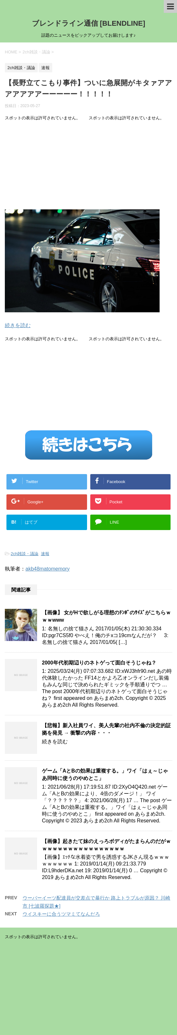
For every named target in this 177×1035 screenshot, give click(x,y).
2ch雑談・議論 (24, 553)
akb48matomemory (47, 569)
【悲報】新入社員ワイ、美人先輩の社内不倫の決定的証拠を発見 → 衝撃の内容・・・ (106, 729)
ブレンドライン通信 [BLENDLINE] (88, 23)
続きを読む (18, 325)
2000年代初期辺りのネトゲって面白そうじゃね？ (99, 662)
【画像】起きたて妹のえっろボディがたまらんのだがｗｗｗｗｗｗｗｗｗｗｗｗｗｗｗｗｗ (106, 844)
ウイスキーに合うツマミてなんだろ (61, 914)
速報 (45, 553)
